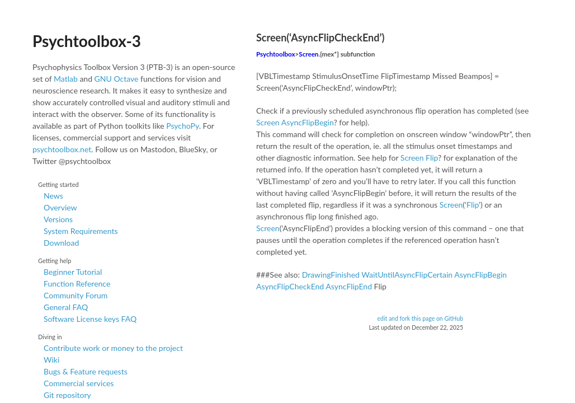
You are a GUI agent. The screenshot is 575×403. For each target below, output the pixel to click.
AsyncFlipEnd (349, 286)
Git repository (67, 395)
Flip (432, 157)
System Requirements (80, 231)
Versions (58, 219)
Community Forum (75, 295)
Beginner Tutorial (73, 272)
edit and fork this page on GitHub (420, 318)
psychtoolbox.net (61, 149)
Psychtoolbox (275, 54)
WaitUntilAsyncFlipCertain (407, 274)
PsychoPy (182, 125)
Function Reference (77, 283)
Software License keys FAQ (90, 319)
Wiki (51, 359)
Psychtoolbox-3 (86, 40)
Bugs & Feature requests (86, 371)
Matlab (66, 78)
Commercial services (79, 383)
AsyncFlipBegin (307, 122)
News (53, 195)
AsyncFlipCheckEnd (290, 286)
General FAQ (66, 307)
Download (61, 242)
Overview (60, 207)
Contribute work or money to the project (113, 348)
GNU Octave (117, 78)
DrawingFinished (331, 274)
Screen (308, 54)
